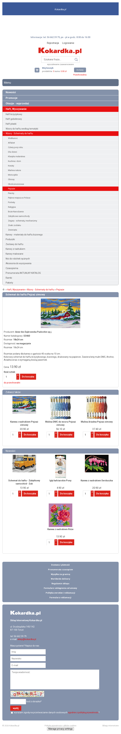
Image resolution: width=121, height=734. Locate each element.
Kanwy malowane (14, 254)
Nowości (11, 92)
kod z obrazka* (34, 701)
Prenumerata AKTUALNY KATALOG (23, 273)
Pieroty (11, 193)
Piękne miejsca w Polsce (19, 198)
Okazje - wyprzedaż (17, 103)
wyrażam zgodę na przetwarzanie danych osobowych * (56, 712)
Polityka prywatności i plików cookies (60, 726)
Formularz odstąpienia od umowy (60, 588)
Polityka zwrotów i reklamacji (60, 593)
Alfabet (11, 143)
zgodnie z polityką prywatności (83, 712)
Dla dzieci (12, 152)
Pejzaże (11, 188)
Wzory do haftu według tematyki (22, 128)
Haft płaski (11, 124)
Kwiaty (11, 166)
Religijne (12, 207)
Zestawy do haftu (14, 244)
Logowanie (68, 42)
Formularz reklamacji (60, 597)
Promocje (11, 97)
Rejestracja (53, 42)
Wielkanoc (13, 138)
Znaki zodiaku (14, 225)
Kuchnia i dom (14, 161)
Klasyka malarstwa (16, 156)
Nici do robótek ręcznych (18, 258)
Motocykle (13, 175)
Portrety (11, 202)
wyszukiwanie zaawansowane (60, 64)
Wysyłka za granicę (60, 574)
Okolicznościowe (16, 184)
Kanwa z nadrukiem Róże (60, 529)
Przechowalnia (79, 75)
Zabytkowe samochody (19, 216)
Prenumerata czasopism (60, 569)
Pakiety (9, 282)
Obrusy (11, 179)
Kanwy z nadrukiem (15, 249)
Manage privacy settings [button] (60, 729)
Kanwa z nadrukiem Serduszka (97, 480)
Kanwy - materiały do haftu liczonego (24, 234)
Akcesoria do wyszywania (18, 263)
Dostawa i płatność (60, 565)
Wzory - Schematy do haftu (19, 133)
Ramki (9, 278)
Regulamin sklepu (60, 583)
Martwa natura (14, 170)
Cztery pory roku (15, 147)
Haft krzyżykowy (14, 114)
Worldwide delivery (60, 579)
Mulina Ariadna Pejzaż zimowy (97, 422)
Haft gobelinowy (14, 119)
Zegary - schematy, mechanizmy (22, 221)
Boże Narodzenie (16, 211)
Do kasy (80, 70)
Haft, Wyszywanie (16, 108)
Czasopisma (12, 268)
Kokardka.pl (60, 9)
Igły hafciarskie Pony (60, 480)
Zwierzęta (12, 230)
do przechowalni (12, 382)
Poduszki (10, 239)
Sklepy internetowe (110, 726)
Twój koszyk (38, 70)
